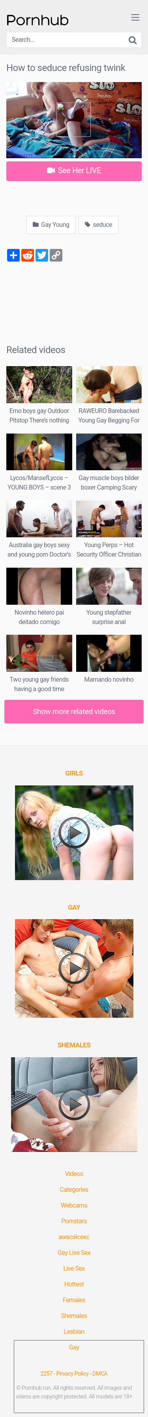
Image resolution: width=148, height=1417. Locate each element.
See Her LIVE (74, 170)
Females (74, 1300)
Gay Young (51, 224)
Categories (74, 1189)
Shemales (74, 1316)
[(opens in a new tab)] (74, 773)
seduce (98, 224)
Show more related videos (74, 711)
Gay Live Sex (74, 1252)
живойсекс (73, 1237)
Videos (74, 1174)
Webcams (74, 1205)
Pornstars (74, 1221)
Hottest (74, 1284)
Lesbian (74, 1331)
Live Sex (74, 1268)
